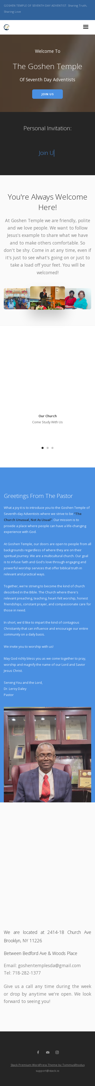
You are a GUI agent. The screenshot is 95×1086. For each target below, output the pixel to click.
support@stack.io (47, 1071)
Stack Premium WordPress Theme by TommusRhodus (48, 1065)
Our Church (48, 416)
